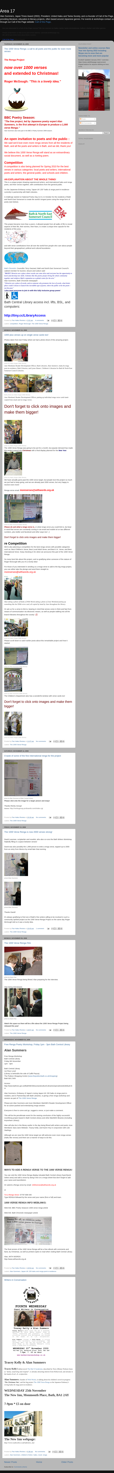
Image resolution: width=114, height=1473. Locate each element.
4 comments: (40, 320)
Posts (83, 119)
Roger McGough (25, 324)
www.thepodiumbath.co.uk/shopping (43, 1076)
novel (40, 1455)
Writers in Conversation (15, 1280)
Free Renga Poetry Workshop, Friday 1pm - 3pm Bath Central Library (37, 1044)
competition (14, 324)
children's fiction (27, 1455)
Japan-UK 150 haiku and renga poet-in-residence (38, 1271)
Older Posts (67, 1462)
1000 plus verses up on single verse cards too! (26, 335)
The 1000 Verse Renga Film (17, 943)
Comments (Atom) (20, 1467)
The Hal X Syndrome (35, 1369)
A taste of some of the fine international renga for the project (32, 756)
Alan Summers (15, 1271)
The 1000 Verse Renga (40, 324)
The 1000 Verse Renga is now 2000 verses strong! (28, 832)
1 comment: (40, 928)
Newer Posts (10, 1462)
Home (39, 1462)
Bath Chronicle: (10, 268)
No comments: (41, 741)
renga (45, 1455)
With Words (32, 1380)
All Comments (86, 123)
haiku (35, 1455)
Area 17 (7, 11)
